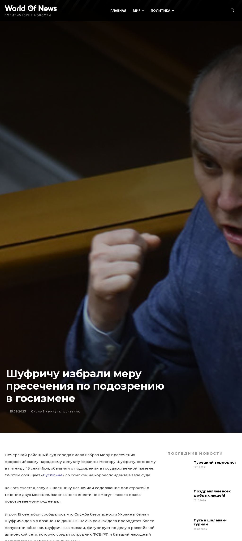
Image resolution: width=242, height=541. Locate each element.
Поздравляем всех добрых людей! (212, 493)
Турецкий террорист (215, 462)
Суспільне (53, 475)
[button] (232, 11)
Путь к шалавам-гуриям (210, 522)
